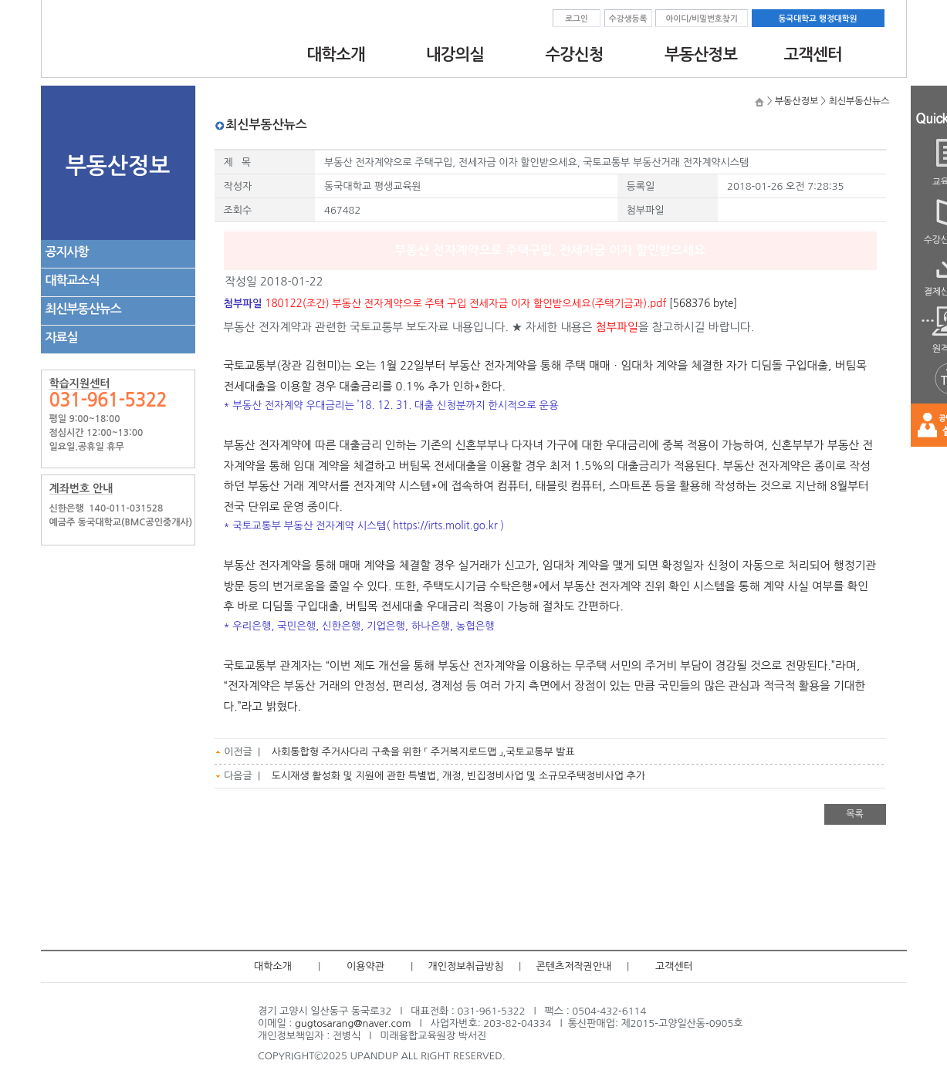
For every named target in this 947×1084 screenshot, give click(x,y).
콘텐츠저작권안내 (574, 966)
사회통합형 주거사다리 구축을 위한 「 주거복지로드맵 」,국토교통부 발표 (423, 752)
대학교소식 (73, 280)
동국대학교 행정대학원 (817, 19)
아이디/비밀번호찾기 (701, 19)
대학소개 (273, 966)
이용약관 (365, 966)
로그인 (576, 19)
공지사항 (67, 252)
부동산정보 (796, 101)
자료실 (62, 337)
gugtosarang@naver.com (353, 1023)
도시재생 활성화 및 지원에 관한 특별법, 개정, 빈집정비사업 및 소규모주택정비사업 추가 (458, 776)
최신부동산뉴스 (83, 309)
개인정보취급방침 (466, 966)
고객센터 (674, 966)
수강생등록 (628, 19)
